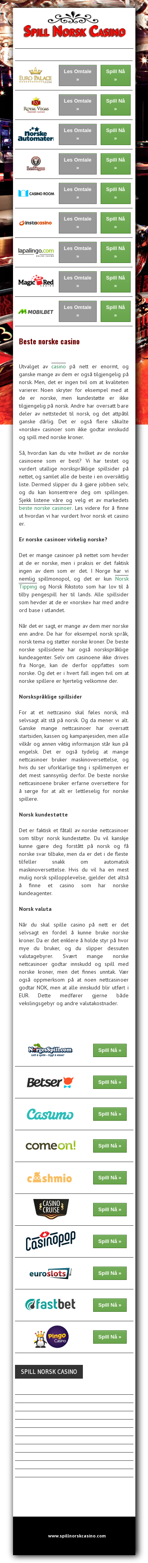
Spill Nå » (115, 75)
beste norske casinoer (45, 507)
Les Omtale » (78, 75)
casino (58, 366)
